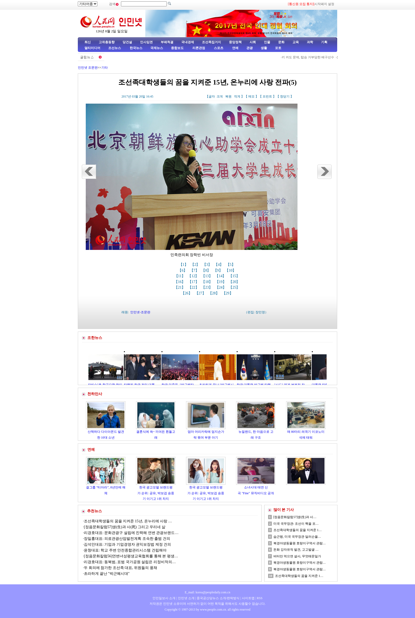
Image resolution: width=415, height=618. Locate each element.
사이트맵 (248, 598)
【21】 (180, 287)
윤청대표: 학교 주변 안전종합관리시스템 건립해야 (125, 550)
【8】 (206, 270)
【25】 (235, 287)
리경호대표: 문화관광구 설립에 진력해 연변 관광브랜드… (131, 533)
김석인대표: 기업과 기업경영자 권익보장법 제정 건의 (127, 544)
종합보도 (177, 48)
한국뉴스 (136, 48)
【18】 (207, 282)
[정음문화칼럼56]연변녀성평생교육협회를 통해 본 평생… (131, 556)
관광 (249, 48)
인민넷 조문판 (88, 67)
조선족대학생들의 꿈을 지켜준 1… (297, 530)
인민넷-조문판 (140, 312)
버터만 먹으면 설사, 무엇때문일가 (297, 556)
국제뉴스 (156, 48)
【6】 (183, 270)
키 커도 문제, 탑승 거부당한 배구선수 (309, 57)
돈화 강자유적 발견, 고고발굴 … (296, 549)
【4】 (219, 265)
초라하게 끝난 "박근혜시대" (106, 574)
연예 (234, 48)
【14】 (221, 276)
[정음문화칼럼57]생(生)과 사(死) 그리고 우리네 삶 (124, 527)
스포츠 (218, 48)
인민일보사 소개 (163, 598)
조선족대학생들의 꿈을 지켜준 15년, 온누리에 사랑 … (128, 521)
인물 (267, 42)
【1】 (184, 265)
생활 (264, 48)
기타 (104, 67)
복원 (228, 96)
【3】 (207, 265)
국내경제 (187, 42)
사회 (253, 42)
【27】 (201, 293)
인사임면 (146, 42)
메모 (251, 96)
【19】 (221, 282)
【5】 (231, 265)
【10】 (231, 270)
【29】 (228, 293)
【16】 (180, 282)
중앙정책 (235, 42)
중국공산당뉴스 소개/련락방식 (218, 598)
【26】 (187, 293)
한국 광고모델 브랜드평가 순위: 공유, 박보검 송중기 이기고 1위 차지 (155, 493)
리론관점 (198, 48)
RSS (259, 598)
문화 (281, 42)
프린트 (267, 96)
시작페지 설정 (324, 4)
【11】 (180, 276)
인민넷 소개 (186, 598)
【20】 (235, 282)
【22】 (194, 287)
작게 (237, 96)
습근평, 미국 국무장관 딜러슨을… (297, 536)
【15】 (235, 276)
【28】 (214, 293)
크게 (219, 96)
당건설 (127, 42)
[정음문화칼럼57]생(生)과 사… (295, 517)
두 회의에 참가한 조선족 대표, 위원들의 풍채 (120, 568)
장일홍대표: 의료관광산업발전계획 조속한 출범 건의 (127, 539)
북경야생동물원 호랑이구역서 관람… (299, 543)
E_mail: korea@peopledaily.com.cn (207, 592)
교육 (295, 42)
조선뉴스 (115, 48)
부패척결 (167, 42)
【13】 (207, 276)
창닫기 (285, 96)
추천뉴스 (94, 511)
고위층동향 (107, 42)
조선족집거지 (211, 42)
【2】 (196, 265)
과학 (310, 42)
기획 (324, 42)
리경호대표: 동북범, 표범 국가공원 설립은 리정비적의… (130, 562)
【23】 (207, 287)
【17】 (194, 282)
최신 (87, 42)
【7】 (195, 270)
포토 (278, 48)
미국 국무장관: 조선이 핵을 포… (296, 524)
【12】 (194, 276)
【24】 (221, 287)
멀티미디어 (92, 48)
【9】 (218, 270)
